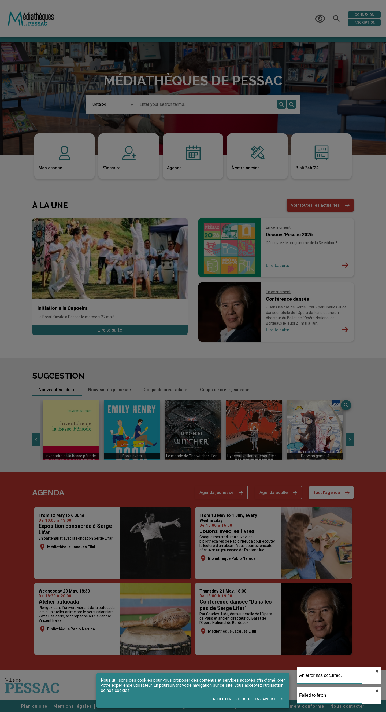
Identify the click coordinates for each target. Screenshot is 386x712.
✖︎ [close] (376, 671)
